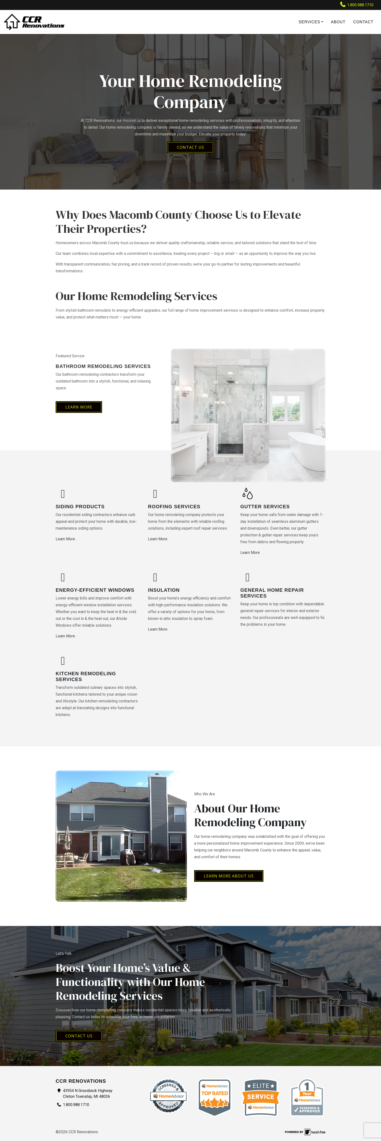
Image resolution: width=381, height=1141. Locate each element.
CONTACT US (190, 147)
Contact (363, 22)
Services (309, 22)
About (338, 22)
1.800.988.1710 (357, 4)
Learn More (78, 407)
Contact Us (79, 1036)
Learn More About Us (229, 876)
